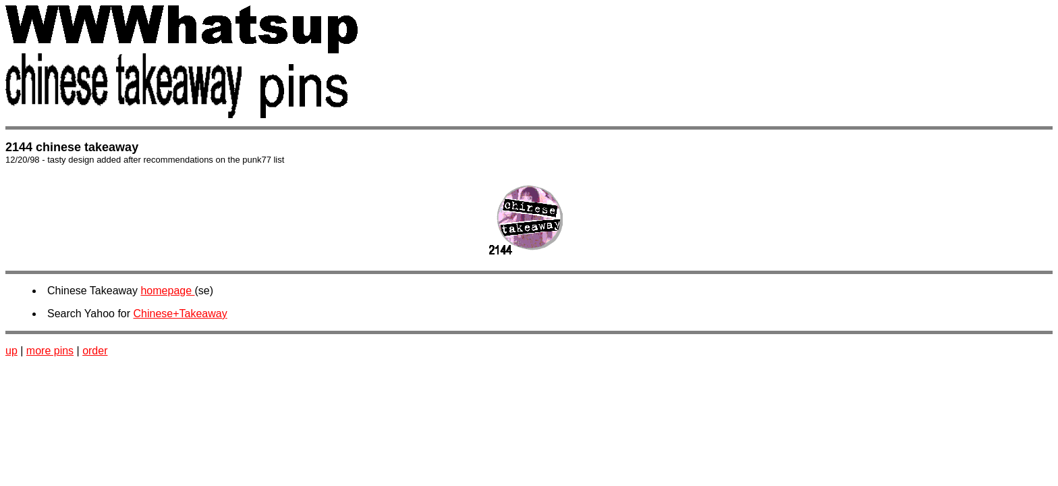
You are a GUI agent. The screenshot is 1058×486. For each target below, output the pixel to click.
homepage (167, 290)
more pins (50, 350)
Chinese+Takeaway (180, 313)
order (94, 350)
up (11, 350)
